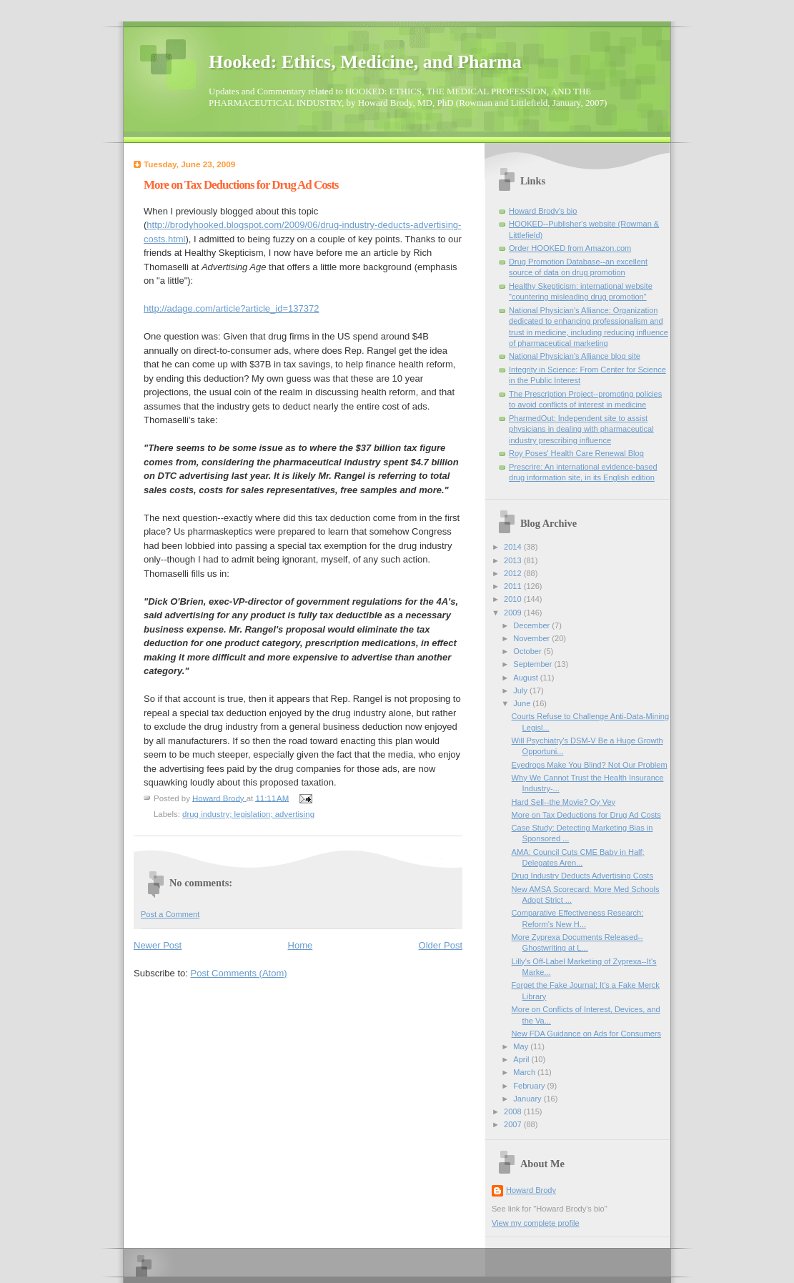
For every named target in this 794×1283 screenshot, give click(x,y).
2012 (514, 573)
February (530, 1085)
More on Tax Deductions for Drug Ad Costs (586, 815)
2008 (514, 1111)
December (532, 625)
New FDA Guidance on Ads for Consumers (586, 1033)
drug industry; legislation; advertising (248, 814)
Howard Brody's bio (543, 211)
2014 (514, 547)
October (528, 651)
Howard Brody (531, 1190)
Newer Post (158, 945)
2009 (514, 612)
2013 (514, 560)
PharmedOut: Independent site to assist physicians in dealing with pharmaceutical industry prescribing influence (581, 429)
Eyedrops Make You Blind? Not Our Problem (590, 765)
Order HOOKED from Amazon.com (570, 248)
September (533, 664)
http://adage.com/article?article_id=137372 (231, 308)
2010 (514, 599)
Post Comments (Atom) (239, 973)
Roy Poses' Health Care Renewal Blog (576, 453)
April (522, 1059)
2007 (514, 1124)
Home (300, 945)
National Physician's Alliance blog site (574, 356)
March (525, 1072)
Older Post (440, 945)
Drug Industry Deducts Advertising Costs (582, 875)
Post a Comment (170, 914)
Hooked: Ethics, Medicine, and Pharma (365, 61)
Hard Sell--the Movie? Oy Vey (564, 802)
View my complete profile (536, 1223)
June (522, 703)
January (528, 1098)
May (521, 1046)
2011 (514, 586)
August (526, 677)
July (521, 690)
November (532, 638)
